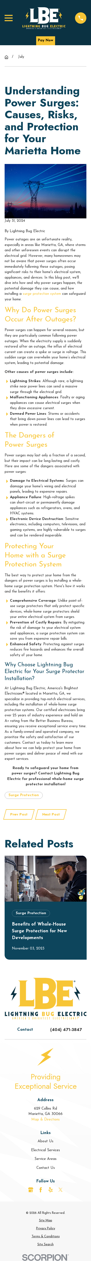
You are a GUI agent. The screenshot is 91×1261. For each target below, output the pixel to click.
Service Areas (45, 1159)
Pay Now (45, 40)
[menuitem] (46, 1220)
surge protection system (42, 294)
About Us (45, 1141)
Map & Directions (45, 1119)
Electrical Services (45, 1150)
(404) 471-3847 (66, 1029)
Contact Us (45, 1168)
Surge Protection (23, 795)
